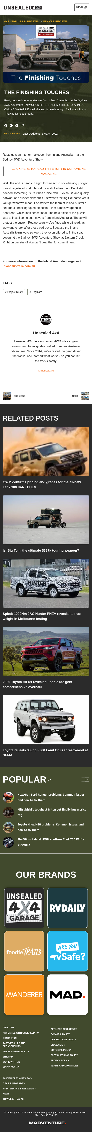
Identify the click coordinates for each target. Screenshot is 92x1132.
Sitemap (8, 1056)
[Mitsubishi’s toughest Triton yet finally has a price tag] (8, 812)
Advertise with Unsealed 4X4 (21, 1033)
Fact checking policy (64, 1055)
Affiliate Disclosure (64, 1029)
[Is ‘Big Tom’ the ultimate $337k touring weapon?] (46, 519)
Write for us (11, 1067)
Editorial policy (61, 1050)
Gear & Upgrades (14, 1083)
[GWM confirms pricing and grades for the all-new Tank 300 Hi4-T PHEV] (46, 451)
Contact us (10, 1038)
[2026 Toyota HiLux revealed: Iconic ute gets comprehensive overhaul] (46, 651)
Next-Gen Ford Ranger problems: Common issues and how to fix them (51, 797)
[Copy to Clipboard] (22, 125)
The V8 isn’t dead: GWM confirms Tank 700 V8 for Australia (51, 842)
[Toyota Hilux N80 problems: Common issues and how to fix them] (8, 827)
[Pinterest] (11, 125)
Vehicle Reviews (55, 21)
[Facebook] (5, 125)
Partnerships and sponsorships (14, 1045)
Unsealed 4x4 (12, 133)
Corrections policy (63, 1039)
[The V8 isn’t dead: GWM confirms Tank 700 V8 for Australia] (8, 842)
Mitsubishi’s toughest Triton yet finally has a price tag (52, 812)
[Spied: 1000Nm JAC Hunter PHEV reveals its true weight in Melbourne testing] (46, 583)
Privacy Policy (60, 1060)
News (6, 1093)
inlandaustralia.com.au (19, 266)
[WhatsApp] (16, 125)
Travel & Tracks (13, 1099)
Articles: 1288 (46, 371)
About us (8, 1027)
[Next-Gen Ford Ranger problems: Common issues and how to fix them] (8, 797)
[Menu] (81, 7)
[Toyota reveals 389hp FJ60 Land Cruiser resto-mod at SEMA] (46, 719)
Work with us (11, 1062)
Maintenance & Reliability (19, 1088)
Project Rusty (14, 291)
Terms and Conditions (64, 1065)
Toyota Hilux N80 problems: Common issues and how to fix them (51, 827)
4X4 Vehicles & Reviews (21, 21)
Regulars (35, 291)
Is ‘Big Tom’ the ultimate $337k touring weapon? (41, 550)
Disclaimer (57, 1045)
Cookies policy (60, 1034)
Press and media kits (16, 1051)
